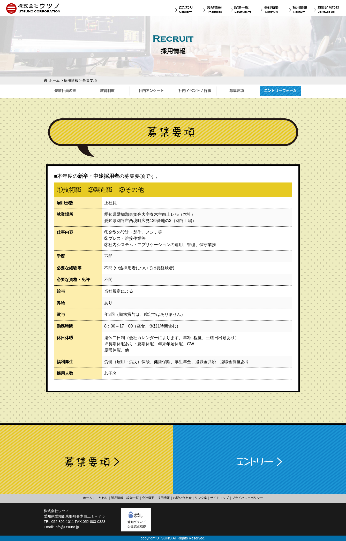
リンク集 (201, 498)
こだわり (101, 498)
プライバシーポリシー (247, 498)
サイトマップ (219, 498)
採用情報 (71, 80)
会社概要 (148, 498)
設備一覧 (132, 498)
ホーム (54, 80)
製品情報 (117, 498)
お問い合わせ (182, 498)
